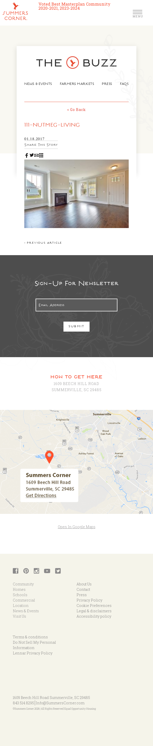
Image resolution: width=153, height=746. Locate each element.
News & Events (40, 84)
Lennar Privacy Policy (32, 650)
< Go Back (76, 109)
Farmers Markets (77, 84)
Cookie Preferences (94, 602)
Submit (77, 323)
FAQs (122, 84)
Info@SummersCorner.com (60, 699)
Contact (83, 586)
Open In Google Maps (76, 523)
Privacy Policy (89, 597)
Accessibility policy (93, 613)
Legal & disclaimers (94, 607)
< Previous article (45, 240)
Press (105, 84)
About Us (84, 581)
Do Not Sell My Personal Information (34, 642)
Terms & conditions (30, 633)
